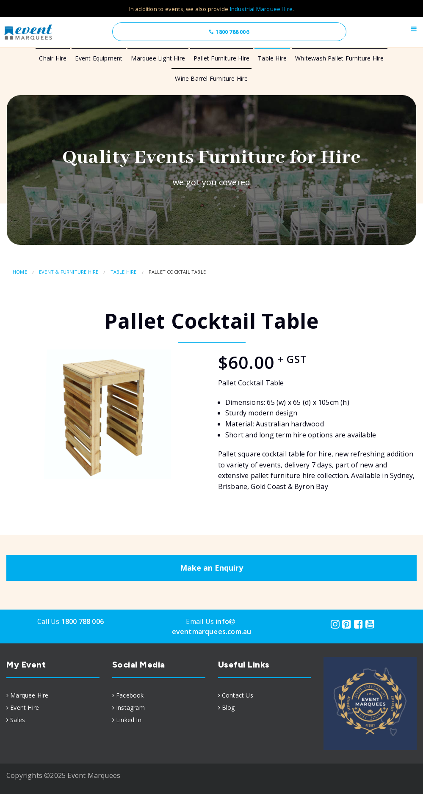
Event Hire (24, 707)
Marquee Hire (29, 695)
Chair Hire (52, 58)
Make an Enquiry (211, 568)
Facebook (130, 695)
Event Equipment (98, 58)
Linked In (128, 720)
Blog (228, 707)
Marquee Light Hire (158, 58)
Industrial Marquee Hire (261, 9)
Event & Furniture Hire (68, 271)
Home (20, 271)
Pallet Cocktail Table (177, 271)
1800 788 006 (229, 32)
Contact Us (237, 695)
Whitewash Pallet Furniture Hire (339, 58)
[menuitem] (53, 695)
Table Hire (272, 58)
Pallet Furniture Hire (221, 58)
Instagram (130, 707)
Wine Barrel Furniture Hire (211, 78)
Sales (17, 720)
